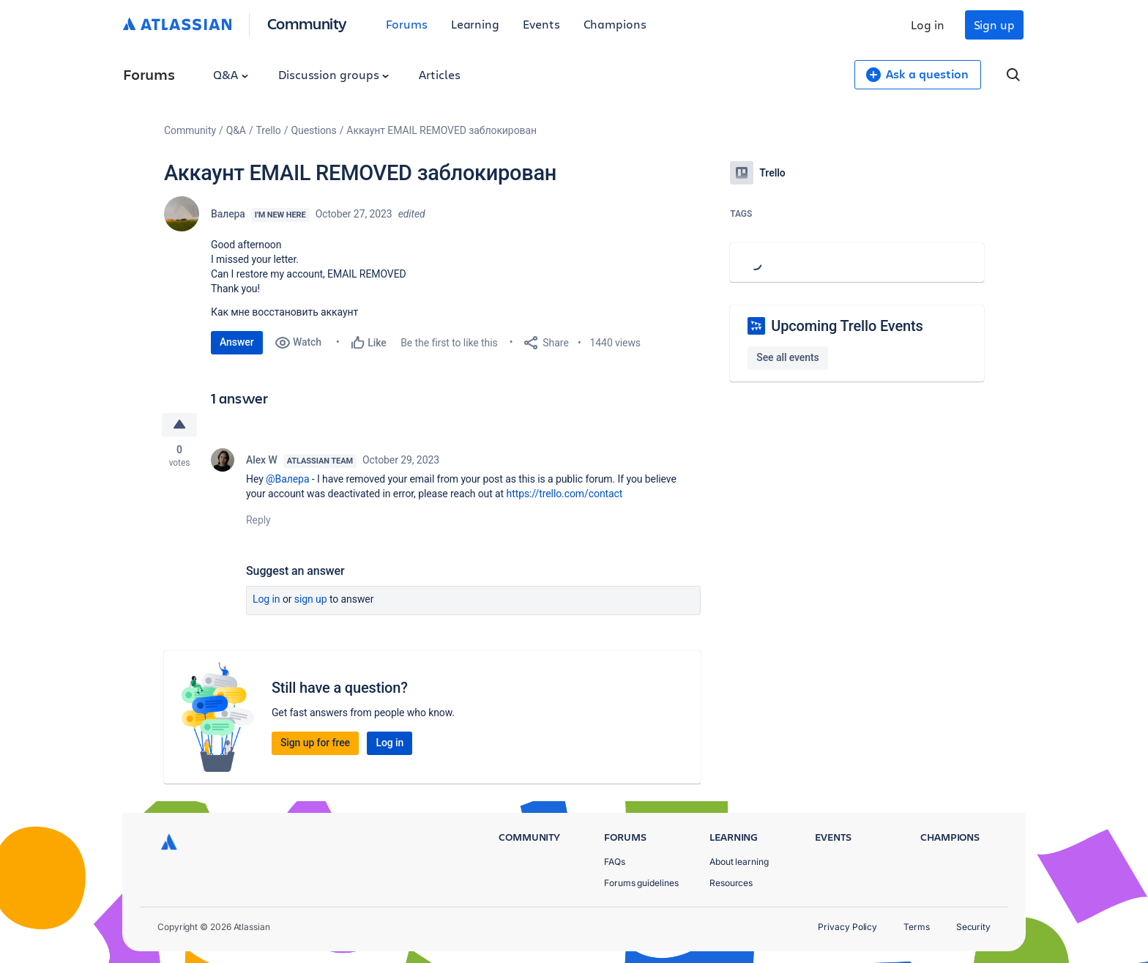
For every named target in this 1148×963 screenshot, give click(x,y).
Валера (228, 214)
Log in (927, 24)
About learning (739, 861)
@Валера (287, 479)
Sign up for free (315, 742)
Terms (916, 926)
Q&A (230, 74)
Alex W (261, 460)
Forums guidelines (641, 882)
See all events (787, 357)
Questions (313, 130)
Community (307, 23)
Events (541, 23)
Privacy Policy (847, 926)
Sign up (994, 24)
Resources (731, 882)
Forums (407, 23)
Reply (258, 520)
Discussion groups (334, 74)
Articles (439, 74)
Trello (268, 130)
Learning (475, 23)
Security (973, 926)
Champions (615, 23)
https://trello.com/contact (565, 493)
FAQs (614, 861)
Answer (237, 342)
